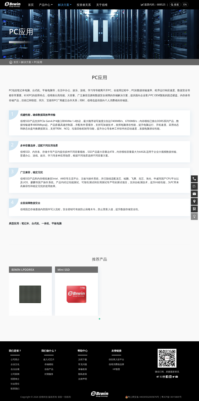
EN (185, 4)
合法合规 (15, 369)
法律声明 (82, 378)
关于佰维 (101, 5)
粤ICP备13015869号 (171, 396)
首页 (31, 5)
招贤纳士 (15, 378)
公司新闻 (15, 373)
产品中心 (44, 5)
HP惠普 (116, 369)
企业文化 (15, 364)
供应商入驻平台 (116, 359)
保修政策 (82, 369)
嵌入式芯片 (48, 359)
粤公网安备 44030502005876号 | (143, 396)
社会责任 (15, 383)
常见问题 (82, 364)
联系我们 (15, 388)
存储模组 (49, 364)
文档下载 (82, 359)
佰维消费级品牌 (116, 364)
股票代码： (153, 4)
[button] (99, 320)
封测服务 (49, 373)
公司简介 (15, 359)
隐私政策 (82, 373)
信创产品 (49, 369)
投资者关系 (84, 5)
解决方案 (63, 5)
